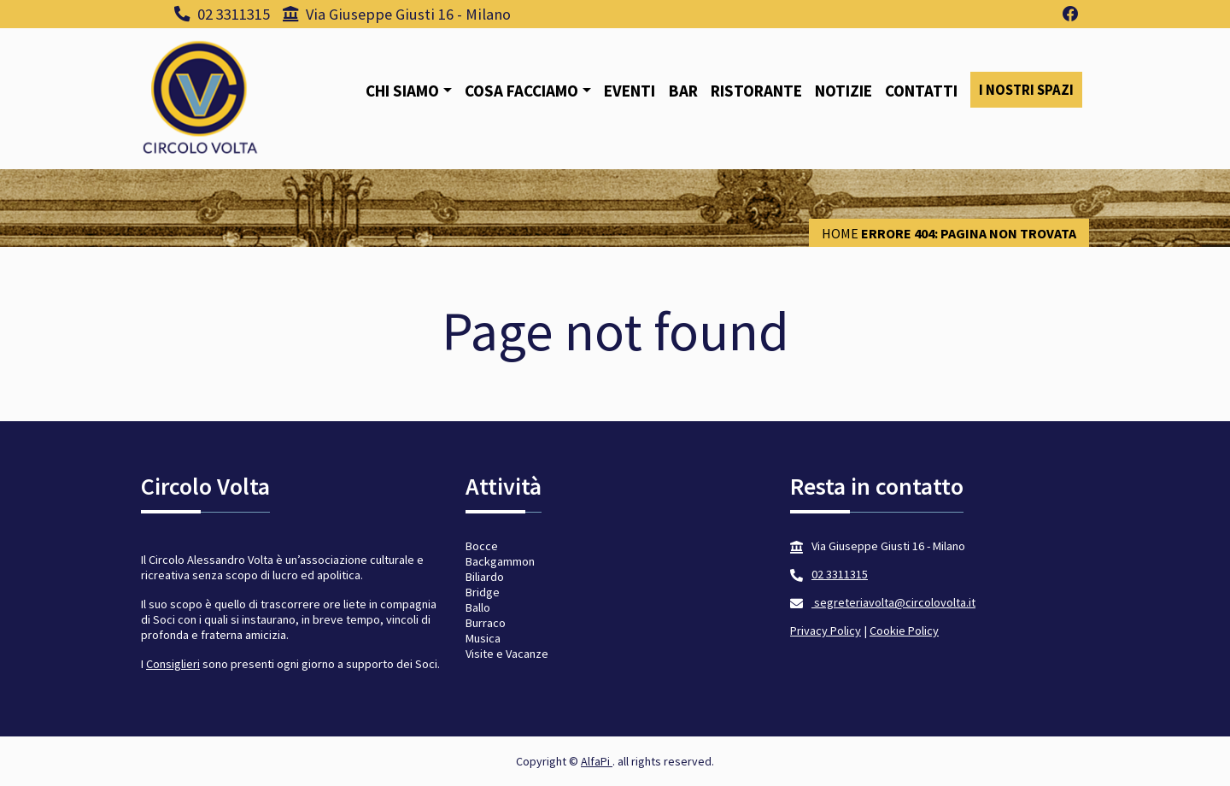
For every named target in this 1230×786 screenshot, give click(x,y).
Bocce (482, 546)
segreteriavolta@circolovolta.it (893, 602)
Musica (483, 638)
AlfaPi (596, 761)
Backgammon (500, 561)
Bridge (483, 592)
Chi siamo (402, 90)
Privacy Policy (825, 630)
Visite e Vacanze (507, 653)
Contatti (921, 90)
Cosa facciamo (521, 90)
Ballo (478, 607)
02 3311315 (222, 14)
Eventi (629, 90)
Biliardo (485, 576)
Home (840, 233)
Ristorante (756, 90)
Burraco (486, 623)
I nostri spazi (1026, 89)
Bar (683, 90)
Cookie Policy (904, 630)
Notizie (843, 90)
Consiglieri (173, 664)
